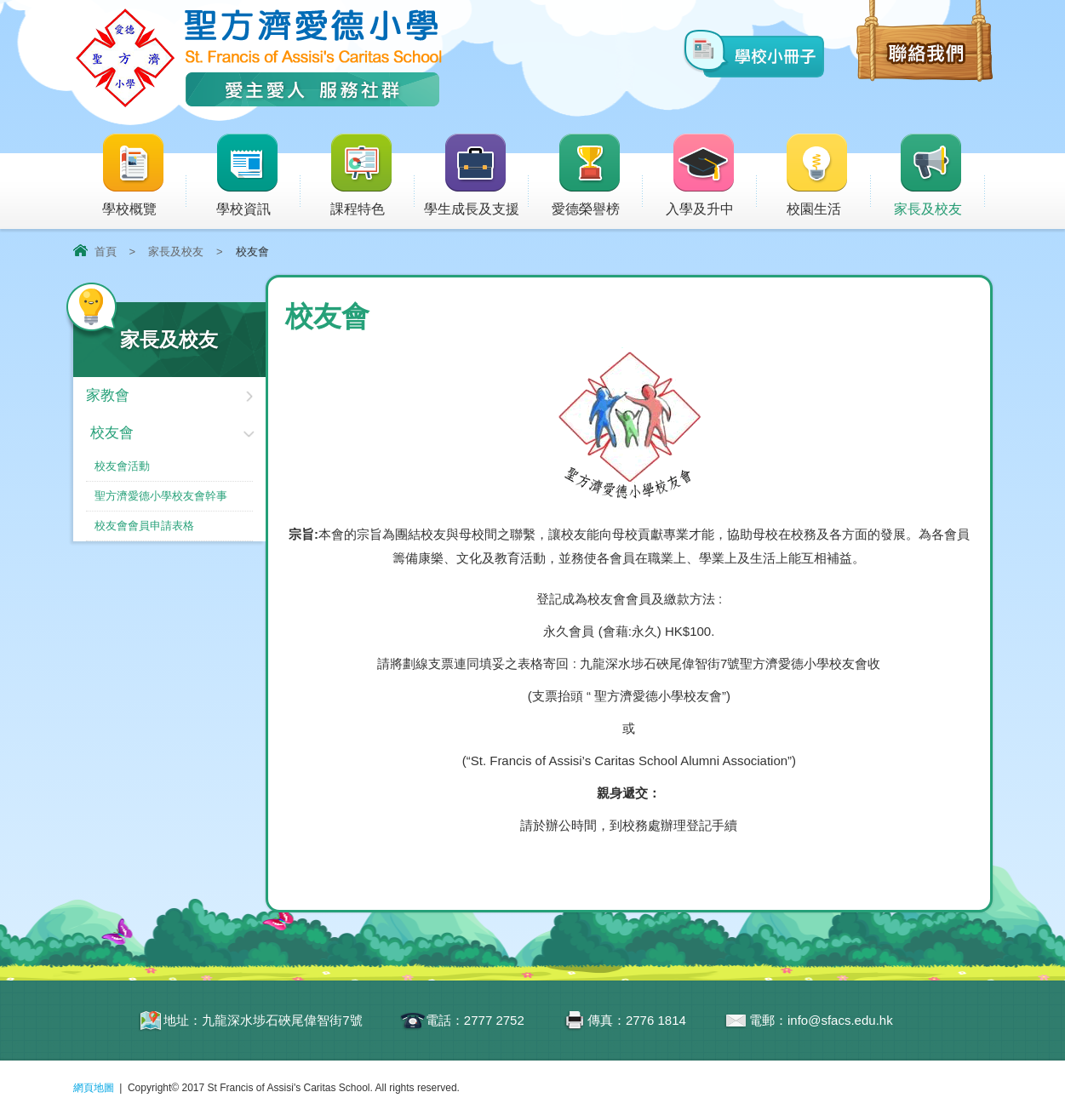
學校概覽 (143, 175)
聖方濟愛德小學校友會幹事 (160, 495)
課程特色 (372, 175)
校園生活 (827, 175)
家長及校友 (939, 175)
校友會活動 (122, 466)
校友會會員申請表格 (144, 525)
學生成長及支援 (476, 175)
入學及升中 (711, 175)
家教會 (107, 395)
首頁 (105, 251)
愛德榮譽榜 (587, 175)
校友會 (112, 433)
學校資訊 (258, 175)
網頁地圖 (93, 1088)
